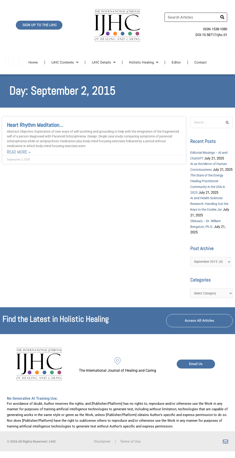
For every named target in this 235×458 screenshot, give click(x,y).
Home (33, 62)
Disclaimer (102, 448)
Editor (176, 62)
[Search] (222, 17)
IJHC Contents (64, 62)
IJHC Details (103, 62)
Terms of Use (130, 448)
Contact (200, 62)
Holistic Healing (143, 62)
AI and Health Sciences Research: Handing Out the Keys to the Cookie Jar (210, 210)
